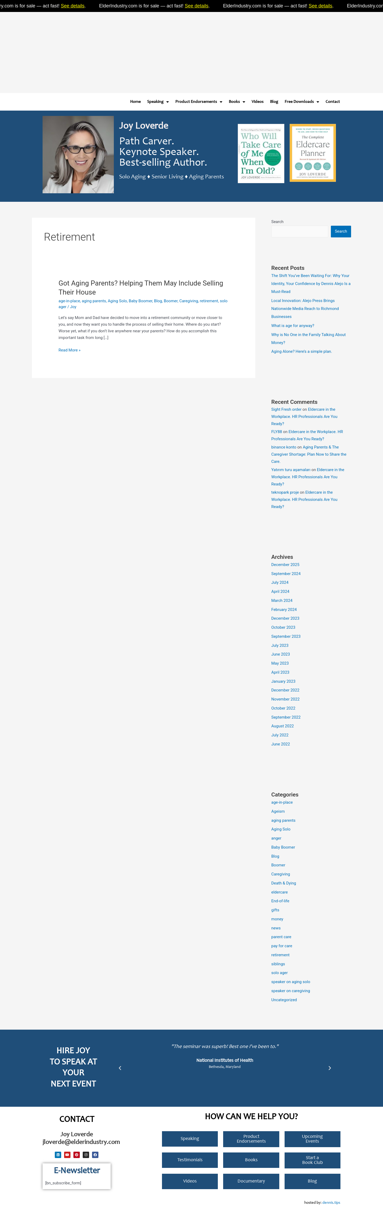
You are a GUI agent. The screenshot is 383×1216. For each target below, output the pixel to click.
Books (237, 102)
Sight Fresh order (286, 409)
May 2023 (280, 663)
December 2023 (285, 618)
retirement (209, 301)
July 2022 (280, 735)
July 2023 (280, 645)
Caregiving (188, 301)
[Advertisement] (159, 50)
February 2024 (284, 609)
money (277, 919)
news (276, 928)
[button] (120, 1068)
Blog (274, 102)
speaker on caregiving (290, 990)
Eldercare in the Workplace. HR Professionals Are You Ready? (304, 416)
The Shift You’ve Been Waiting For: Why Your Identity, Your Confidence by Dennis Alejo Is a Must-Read (311, 283)
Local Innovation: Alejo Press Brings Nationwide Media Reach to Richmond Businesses (305, 308)
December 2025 (285, 564)
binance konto (283, 447)
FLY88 (276, 431)
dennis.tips (331, 1203)
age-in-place (69, 301)
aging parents (94, 301)
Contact (333, 102)
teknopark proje (285, 492)
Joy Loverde (143, 126)
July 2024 (280, 582)
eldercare (279, 892)
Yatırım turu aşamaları (290, 469)
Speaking (158, 102)
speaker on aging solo (290, 981)
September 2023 (286, 636)
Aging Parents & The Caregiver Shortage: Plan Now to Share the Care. (308, 454)
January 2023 (283, 681)
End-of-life (280, 901)
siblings (278, 964)
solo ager (279, 972)
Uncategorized (284, 999)
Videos (258, 102)
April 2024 (280, 591)
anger (276, 838)
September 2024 (286, 573)
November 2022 (285, 699)
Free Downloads (302, 102)
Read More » (70, 350)
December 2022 (285, 690)
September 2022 (286, 717)
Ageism (278, 811)
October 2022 (283, 708)
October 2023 (283, 627)
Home (135, 102)
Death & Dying (283, 883)
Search (277, 221)
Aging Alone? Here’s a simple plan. (301, 351)
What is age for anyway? (292, 325)
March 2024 (282, 600)
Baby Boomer (140, 301)
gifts (275, 910)
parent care (281, 936)
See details (79, 6)
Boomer (171, 301)
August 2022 (282, 726)
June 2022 (280, 744)
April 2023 (280, 672)
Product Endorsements (198, 102)
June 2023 (280, 654)
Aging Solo (117, 301)
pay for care (281, 946)
